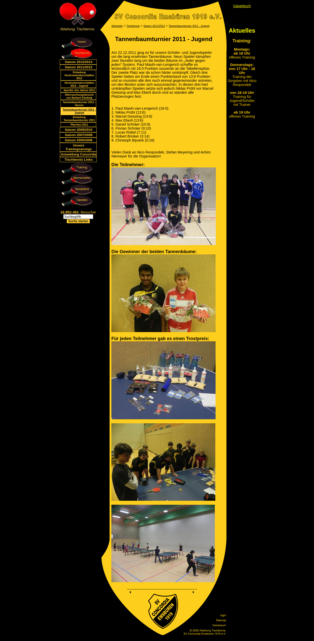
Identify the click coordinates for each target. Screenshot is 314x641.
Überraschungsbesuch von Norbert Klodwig (79, 96)
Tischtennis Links (78, 159)
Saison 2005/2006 (78, 140)
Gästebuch (242, 6)
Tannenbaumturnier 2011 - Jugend (79, 111)
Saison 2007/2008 (78, 135)
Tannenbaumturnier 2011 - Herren (79, 104)
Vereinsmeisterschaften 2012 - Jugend (79, 84)
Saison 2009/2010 (78, 130)
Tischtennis (133, 25)
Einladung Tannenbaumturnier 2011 (79, 119)
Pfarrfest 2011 (79, 124)
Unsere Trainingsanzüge (79, 147)
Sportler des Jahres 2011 (79, 90)
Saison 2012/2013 (78, 62)
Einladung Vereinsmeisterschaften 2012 (79, 75)
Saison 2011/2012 (78, 67)
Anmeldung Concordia (78, 154)
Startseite (117, 25)
